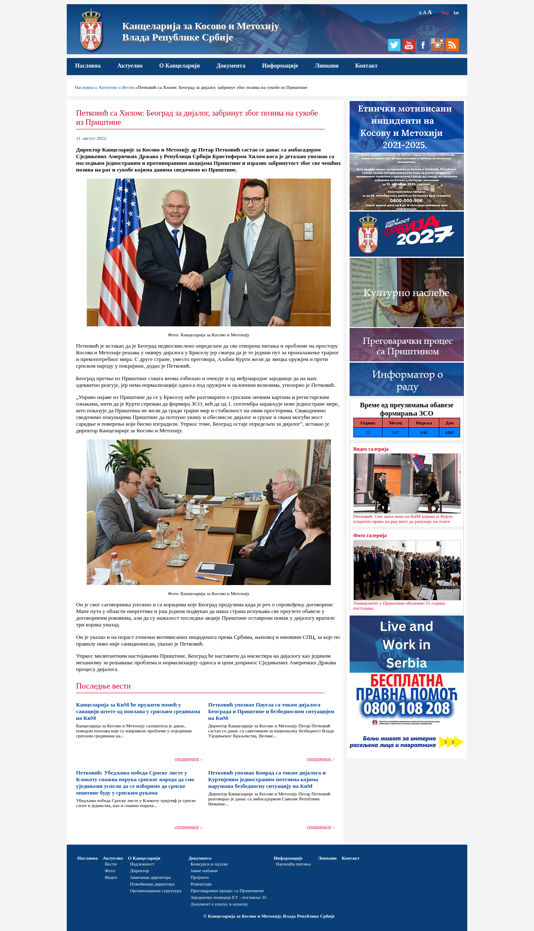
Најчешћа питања (293, 863)
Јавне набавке (204, 870)
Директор (139, 870)
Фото (110, 870)
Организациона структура (155, 890)
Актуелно (130, 66)
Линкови (327, 66)
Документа (231, 66)
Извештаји (201, 883)
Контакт (366, 66)
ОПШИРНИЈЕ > (189, 760)
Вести (128, 87)
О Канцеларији (179, 66)
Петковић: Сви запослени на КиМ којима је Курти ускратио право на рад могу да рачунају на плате (403, 519)
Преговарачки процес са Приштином (227, 890)
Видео (111, 877)
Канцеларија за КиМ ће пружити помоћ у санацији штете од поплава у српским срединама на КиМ (138, 711)
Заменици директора (150, 877)
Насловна (88, 66)
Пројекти (200, 877)
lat (456, 12)
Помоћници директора (152, 883)
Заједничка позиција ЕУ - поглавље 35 (229, 897)
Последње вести (103, 685)
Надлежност (142, 863)
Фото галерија (370, 535)
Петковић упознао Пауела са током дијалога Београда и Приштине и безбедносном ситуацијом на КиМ (271, 711)
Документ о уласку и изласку (219, 903)
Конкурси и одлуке (209, 863)
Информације (280, 66)
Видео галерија (371, 449)
